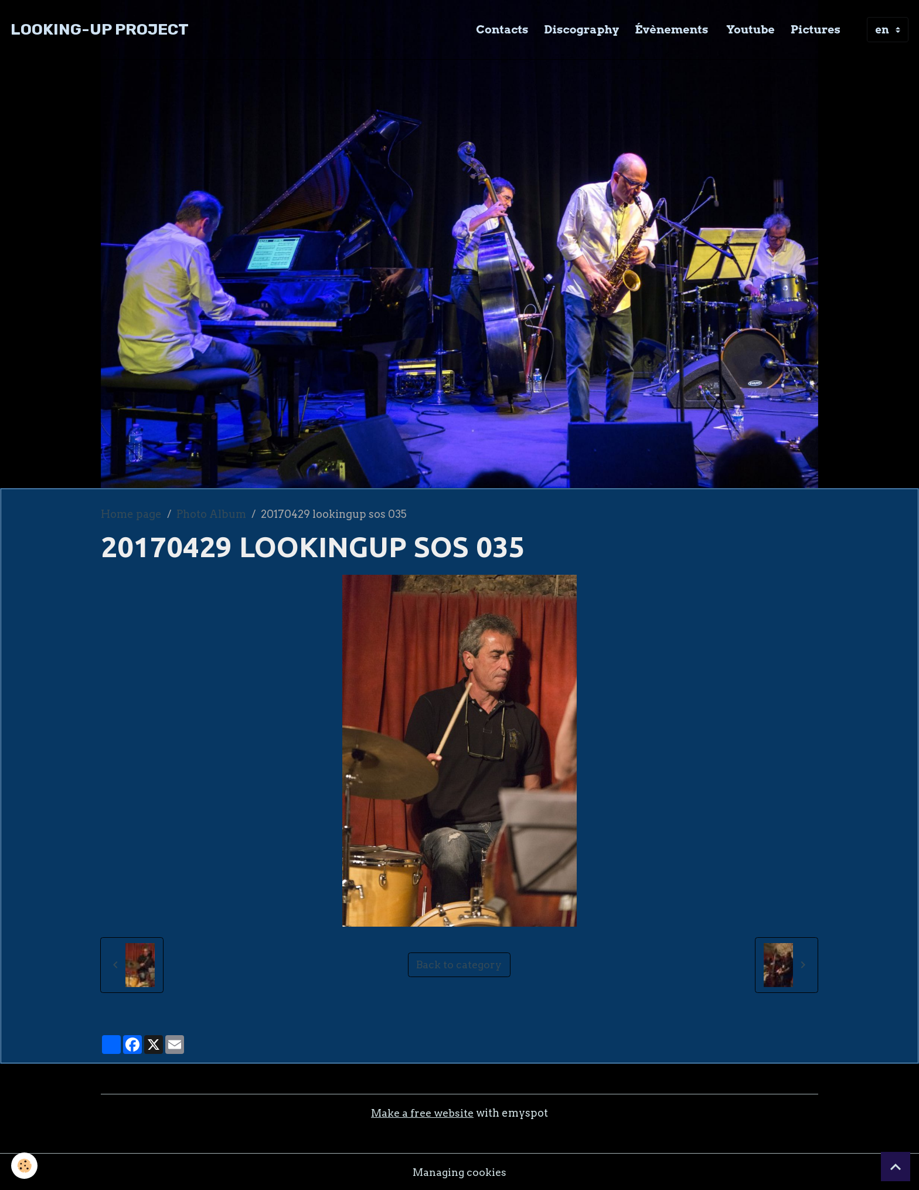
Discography (582, 29)
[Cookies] (25, 1165)
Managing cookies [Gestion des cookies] (459, 1171)
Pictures (815, 29)
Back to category (459, 964)
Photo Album (211, 514)
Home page (131, 514)
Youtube (749, 29)
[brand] (100, 30)
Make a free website (422, 1113)
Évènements (671, 29)
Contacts (502, 29)
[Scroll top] (895, 1166)
